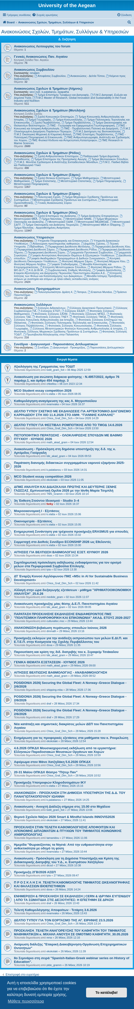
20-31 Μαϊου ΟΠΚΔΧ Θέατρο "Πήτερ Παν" (46, 772)
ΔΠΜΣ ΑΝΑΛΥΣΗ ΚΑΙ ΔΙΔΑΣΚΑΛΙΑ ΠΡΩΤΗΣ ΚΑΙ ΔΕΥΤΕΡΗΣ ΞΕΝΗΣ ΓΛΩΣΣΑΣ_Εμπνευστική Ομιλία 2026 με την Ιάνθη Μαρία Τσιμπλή (65, 488)
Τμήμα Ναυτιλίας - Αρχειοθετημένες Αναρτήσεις (69, 226)
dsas (49, 555)
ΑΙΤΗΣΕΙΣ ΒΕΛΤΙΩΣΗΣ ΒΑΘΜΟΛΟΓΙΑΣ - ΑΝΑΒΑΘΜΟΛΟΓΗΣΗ (60, 672)
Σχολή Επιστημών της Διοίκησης (55, 215)
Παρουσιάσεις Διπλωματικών (105, 347)
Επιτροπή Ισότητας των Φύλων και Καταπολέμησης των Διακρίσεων (68, 274)
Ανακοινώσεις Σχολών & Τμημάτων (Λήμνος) (48, 88)
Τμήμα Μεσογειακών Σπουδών (108, 159)
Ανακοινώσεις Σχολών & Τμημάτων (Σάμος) (47, 175)
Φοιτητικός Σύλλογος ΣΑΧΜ (49, 313)
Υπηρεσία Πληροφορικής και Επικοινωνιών (61, 240)
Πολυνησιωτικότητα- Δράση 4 (53, 291)
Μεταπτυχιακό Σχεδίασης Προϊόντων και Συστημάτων (63, 199)
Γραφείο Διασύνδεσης (106, 270)
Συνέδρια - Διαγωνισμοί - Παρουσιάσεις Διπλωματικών (56, 344)
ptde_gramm (54, 965)
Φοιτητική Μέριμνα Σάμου (75, 261)
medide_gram (54, 596)
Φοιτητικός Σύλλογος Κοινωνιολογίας (68, 325)
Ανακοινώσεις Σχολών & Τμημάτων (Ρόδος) (47, 153)
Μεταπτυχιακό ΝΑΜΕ (77, 218)
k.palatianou (49, 91)
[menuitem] (45, 15)
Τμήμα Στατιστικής (43, 181)
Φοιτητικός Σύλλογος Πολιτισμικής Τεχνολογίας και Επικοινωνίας (68, 322)
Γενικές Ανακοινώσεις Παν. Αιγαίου (40, 56)
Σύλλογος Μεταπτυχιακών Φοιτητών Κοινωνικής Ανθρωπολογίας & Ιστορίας (76, 328)
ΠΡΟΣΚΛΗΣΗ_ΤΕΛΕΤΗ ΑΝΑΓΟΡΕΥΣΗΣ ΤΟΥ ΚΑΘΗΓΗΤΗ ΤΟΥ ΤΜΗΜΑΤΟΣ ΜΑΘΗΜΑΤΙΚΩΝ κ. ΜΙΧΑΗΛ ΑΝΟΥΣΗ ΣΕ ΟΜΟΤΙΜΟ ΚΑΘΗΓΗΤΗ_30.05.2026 (71, 932)
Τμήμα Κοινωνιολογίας (68, 119)
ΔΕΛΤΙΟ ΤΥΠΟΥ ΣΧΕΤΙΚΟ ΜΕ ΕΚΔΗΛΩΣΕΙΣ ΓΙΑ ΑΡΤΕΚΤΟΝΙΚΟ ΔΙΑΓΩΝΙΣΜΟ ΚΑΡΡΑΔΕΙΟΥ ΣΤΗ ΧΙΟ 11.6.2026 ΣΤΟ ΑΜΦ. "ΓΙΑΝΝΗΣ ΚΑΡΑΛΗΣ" (72, 413)
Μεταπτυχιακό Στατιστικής (74, 181)
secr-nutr (35, 91)
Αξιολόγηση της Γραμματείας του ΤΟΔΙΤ (44, 366)
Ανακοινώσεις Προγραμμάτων (37, 288)
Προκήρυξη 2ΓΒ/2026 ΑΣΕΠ (35, 872)
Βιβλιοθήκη (35, 246)
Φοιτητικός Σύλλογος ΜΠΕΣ (87, 313)
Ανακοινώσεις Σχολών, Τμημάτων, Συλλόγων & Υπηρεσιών (65, 31)
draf (48, 703)
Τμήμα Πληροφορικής (107, 181)
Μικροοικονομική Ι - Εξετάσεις (37, 511)
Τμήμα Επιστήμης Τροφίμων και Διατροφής (61, 94)
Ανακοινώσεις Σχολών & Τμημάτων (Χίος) (46, 212)
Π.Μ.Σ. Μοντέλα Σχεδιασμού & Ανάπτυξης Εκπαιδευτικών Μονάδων (56, 162)
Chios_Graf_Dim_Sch (59, 418)
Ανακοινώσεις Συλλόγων (33, 304)
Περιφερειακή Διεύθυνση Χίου (111, 246)
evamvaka (52, 404)
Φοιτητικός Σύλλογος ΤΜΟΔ (88, 316)
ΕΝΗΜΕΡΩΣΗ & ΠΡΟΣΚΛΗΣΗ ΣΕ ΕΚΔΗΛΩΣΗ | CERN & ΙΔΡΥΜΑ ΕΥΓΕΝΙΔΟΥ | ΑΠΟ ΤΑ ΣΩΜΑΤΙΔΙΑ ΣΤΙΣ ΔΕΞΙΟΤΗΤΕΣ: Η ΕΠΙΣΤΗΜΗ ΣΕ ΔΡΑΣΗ (72, 898)
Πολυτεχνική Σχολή (47, 196)
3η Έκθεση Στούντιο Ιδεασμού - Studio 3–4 (46, 500)
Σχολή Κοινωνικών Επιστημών (54, 116)
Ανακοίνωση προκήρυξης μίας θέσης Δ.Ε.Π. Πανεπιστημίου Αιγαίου (66, 604)
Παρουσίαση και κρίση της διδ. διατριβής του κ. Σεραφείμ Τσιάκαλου (66, 652)
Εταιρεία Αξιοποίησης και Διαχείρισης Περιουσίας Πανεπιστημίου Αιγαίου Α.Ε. (70, 272)
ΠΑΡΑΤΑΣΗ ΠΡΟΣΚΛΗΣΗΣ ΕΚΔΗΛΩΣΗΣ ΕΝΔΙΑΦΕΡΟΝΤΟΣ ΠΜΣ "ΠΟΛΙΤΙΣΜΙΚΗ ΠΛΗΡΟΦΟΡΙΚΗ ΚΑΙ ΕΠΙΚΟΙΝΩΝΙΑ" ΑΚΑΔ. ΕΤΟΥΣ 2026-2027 (72, 616)
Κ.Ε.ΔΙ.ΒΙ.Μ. (35, 270)
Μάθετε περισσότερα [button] (26, 1001)
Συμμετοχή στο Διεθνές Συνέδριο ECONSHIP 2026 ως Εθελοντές (62, 542)
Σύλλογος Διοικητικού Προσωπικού (89, 307)
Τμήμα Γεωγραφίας (38, 119)
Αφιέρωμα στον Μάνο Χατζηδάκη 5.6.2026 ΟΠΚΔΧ (52, 762)
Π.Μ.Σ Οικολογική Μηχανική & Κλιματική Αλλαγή (69, 133)
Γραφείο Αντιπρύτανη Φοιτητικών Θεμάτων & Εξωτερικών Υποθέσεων (71, 255)
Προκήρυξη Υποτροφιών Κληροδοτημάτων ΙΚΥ (50, 782)
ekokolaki (52, 479)
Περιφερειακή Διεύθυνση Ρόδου (76, 249)
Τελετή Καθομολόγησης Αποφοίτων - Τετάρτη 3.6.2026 (55, 910)
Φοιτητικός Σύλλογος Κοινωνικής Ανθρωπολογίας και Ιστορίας (68, 318)
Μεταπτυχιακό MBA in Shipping (100, 224)
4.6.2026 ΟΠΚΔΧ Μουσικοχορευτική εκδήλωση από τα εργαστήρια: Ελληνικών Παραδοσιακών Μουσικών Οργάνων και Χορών (65, 750)
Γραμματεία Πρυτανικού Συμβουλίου (90, 252)
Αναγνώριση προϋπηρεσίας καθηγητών (55, 243)
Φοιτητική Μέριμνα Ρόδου (105, 267)
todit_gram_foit (55, 369)
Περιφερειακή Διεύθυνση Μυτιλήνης (67, 246)
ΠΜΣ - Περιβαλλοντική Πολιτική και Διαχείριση (89, 128)
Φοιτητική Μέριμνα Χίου (109, 261)
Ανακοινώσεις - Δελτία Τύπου (86, 75)
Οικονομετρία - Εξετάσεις (33, 521)
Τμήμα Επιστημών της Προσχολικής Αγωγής (59, 159)
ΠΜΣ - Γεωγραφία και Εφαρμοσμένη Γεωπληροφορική (80, 125)
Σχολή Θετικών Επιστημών (52, 178)
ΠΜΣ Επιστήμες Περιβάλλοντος (93, 134)
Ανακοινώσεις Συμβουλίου (34, 69)
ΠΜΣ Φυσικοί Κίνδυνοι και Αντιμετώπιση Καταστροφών (63, 140)
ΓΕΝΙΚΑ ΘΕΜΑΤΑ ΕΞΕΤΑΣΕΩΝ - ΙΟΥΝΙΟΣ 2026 (49, 662)
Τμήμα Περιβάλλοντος (76, 122)
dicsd (49, 865)
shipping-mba (54, 689)
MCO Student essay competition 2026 (42, 390)
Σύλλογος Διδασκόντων (49, 307)
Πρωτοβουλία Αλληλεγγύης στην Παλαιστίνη (51, 334)
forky (49, 503)
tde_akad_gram (55, 456)
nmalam (34, 72)
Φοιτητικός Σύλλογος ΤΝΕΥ (50, 316)
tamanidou (52, 837)
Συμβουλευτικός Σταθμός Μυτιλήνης (68, 270)
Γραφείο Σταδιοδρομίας (62, 264)
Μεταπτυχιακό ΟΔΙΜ (59, 221)
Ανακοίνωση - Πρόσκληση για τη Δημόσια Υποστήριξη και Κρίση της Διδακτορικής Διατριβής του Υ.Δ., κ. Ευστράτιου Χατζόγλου (66, 860)
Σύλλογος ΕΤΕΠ (49, 310)
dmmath (51, 631)
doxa (49, 645)
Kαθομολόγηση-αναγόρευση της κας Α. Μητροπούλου (55, 401)
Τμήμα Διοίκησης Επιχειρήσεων (98, 215)
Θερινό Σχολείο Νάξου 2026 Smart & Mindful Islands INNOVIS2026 (64, 817)
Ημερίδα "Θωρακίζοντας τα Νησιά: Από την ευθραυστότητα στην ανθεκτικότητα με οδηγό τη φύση (63, 846)
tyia (48, 569)
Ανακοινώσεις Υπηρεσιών (34, 237)
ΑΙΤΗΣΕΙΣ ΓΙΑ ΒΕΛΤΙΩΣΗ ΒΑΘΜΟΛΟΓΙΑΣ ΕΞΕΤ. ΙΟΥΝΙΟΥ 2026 (61, 552)
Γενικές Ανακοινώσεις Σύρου (53, 202)
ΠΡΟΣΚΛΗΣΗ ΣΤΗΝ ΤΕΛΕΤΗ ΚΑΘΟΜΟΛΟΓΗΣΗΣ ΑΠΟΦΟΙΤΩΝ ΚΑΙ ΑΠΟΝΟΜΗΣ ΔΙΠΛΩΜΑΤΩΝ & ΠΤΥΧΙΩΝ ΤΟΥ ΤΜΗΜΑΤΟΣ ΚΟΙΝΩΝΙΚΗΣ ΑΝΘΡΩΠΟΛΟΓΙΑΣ (68, 830)
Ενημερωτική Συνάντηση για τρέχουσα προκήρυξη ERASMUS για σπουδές (71, 531)
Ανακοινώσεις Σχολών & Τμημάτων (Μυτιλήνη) (49, 110)
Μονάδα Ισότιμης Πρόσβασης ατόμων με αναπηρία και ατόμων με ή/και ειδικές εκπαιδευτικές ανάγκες (68, 277)
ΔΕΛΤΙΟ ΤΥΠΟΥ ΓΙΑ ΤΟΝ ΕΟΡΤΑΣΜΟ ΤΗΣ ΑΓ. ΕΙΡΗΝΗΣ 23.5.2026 (63, 920)
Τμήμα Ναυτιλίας (50, 218)
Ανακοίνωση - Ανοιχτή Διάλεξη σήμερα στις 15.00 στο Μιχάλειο (62, 806)
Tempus (80, 291)
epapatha (63, 91)
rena (49, 937)
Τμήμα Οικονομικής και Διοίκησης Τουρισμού (50, 224)
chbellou (51, 383)
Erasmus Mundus (100, 291)
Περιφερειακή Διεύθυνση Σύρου (45, 252)
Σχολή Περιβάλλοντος (45, 122)
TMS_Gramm (54, 493)
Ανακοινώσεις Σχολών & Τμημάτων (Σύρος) (47, 193)
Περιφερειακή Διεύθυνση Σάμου (34, 249)
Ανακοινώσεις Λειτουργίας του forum (42, 46)
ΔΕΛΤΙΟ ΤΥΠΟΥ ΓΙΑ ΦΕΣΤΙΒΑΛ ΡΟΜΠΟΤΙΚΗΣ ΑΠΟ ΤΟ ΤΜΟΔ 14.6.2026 (68, 425)
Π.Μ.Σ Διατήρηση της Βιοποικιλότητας (97, 131)
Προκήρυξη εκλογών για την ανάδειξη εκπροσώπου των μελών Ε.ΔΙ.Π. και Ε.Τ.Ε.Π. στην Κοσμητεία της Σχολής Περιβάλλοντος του (71, 640)
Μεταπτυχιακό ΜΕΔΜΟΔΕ (91, 221)
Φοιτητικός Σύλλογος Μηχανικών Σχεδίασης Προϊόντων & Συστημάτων (70, 330)
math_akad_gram (56, 442)
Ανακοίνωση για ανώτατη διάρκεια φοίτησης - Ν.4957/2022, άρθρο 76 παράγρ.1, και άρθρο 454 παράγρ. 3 (66, 378)
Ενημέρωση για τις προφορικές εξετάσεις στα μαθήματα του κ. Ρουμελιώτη (71, 738)
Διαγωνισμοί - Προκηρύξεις (67, 347)
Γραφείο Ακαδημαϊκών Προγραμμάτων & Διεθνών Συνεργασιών (66, 258)
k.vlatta (50, 393)
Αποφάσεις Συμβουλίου (50, 75)
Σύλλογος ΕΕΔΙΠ (73, 310)
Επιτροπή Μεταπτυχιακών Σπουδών (63, 267)
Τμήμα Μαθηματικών (85, 178)
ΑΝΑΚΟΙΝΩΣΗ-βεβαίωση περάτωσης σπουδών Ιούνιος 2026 (60, 628)
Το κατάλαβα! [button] (106, 993)
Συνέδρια (41, 347)
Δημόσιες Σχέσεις (93, 243)
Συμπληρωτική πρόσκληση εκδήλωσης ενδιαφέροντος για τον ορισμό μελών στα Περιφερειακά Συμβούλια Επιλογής (67, 564)
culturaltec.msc (55, 621)
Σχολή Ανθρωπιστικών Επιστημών (56, 156)
